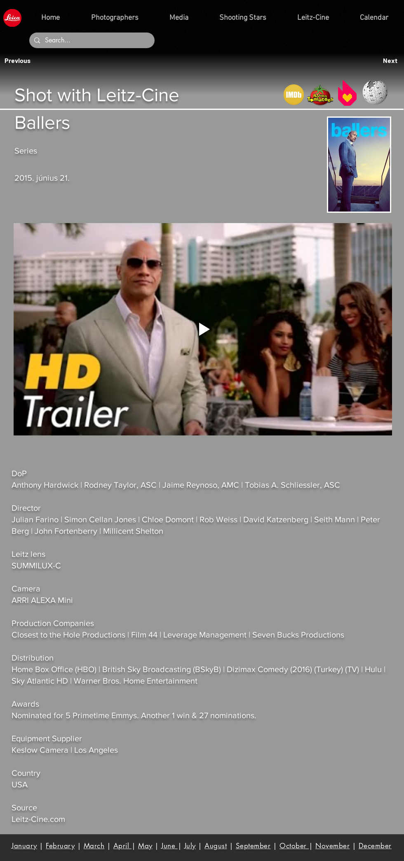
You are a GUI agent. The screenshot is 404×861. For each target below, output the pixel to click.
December (375, 845)
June (169, 845)
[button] (20, 60)
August (215, 845)
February (60, 845)
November (332, 845)
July (190, 845)
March (94, 845)
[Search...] (91, 40)
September (253, 845)
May (145, 845)
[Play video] (203, 329)
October (294, 845)
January (24, 845)
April (122, 845)
